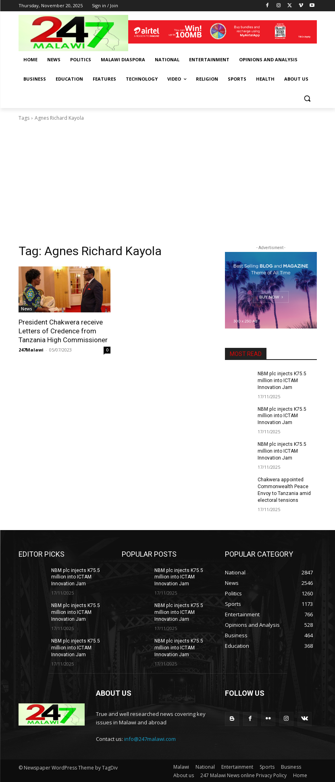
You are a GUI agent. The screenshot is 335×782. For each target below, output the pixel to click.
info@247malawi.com (150, 738)
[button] (307, 98)
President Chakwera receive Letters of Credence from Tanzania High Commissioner (63, 331)
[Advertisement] (168, 182)
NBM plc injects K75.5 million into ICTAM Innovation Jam (282, 380)
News (26, 309)
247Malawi (31, 350)
